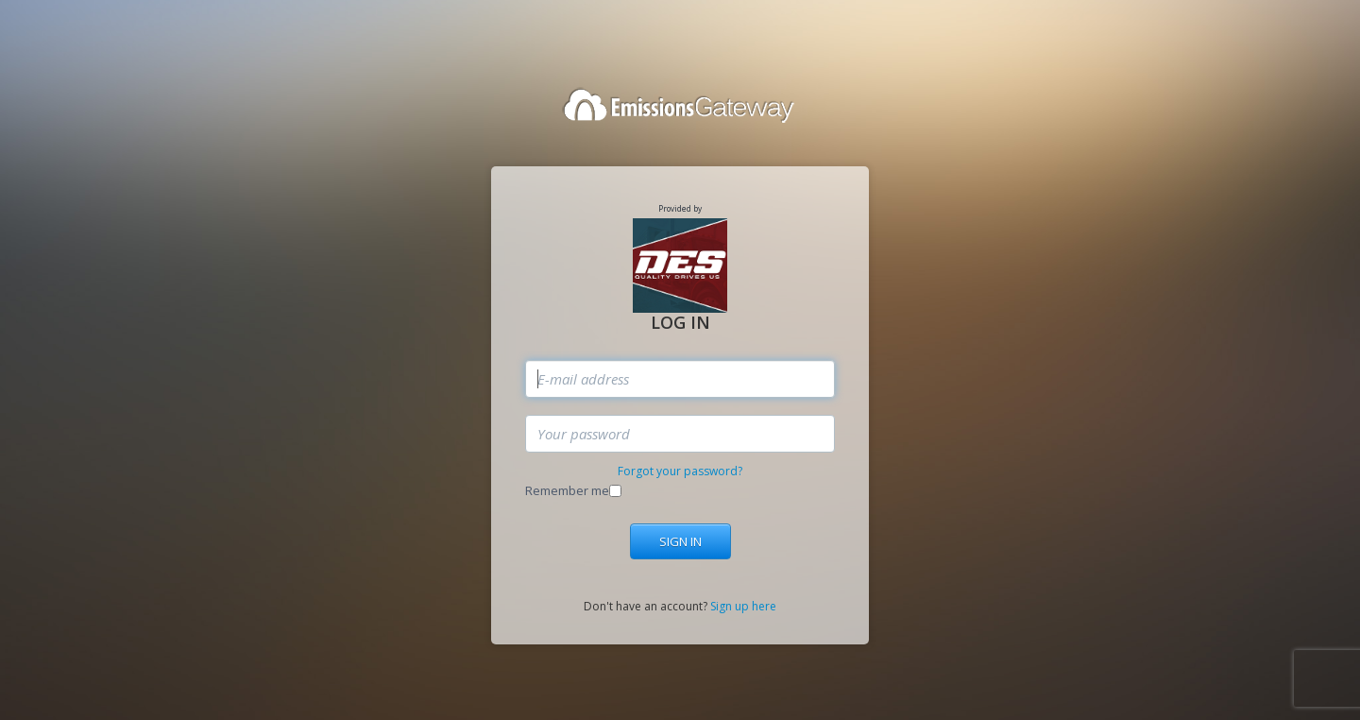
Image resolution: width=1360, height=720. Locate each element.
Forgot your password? (680, 471)
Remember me (567, 490)
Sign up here (743, 606)
